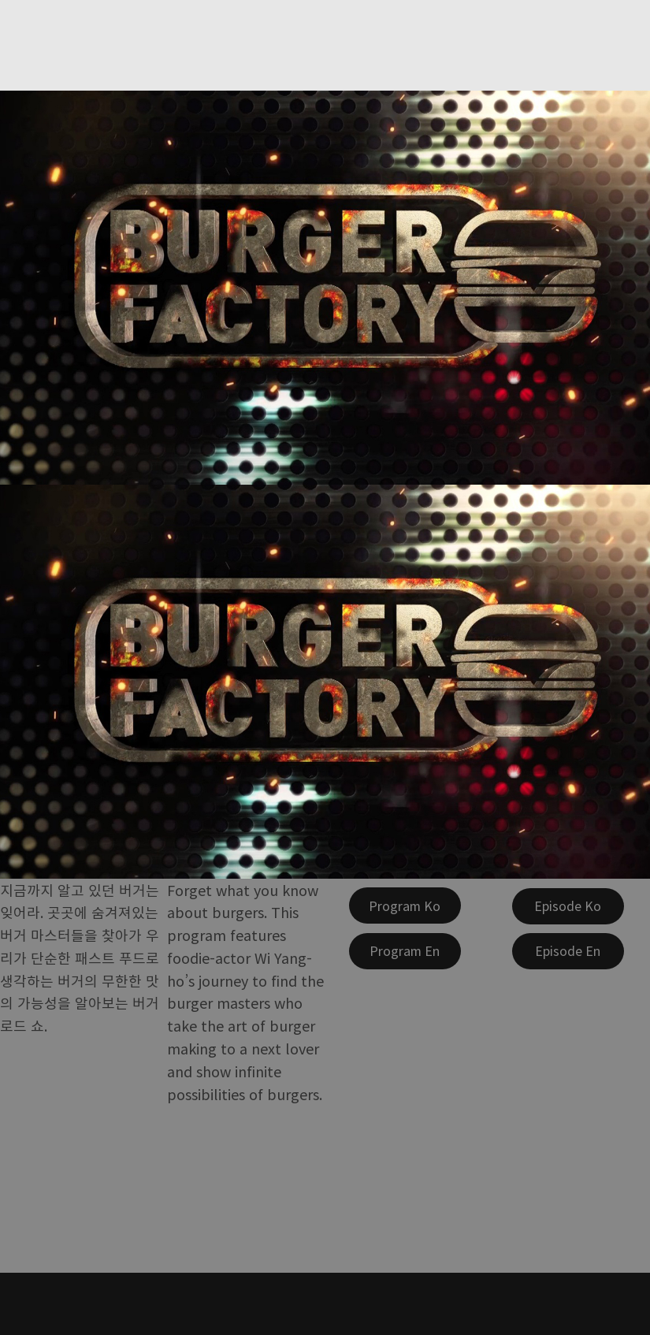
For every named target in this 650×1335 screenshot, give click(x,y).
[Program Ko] (405, 905)
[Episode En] (568, 951)
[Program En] (405, 951)
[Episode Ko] (568, 906)
